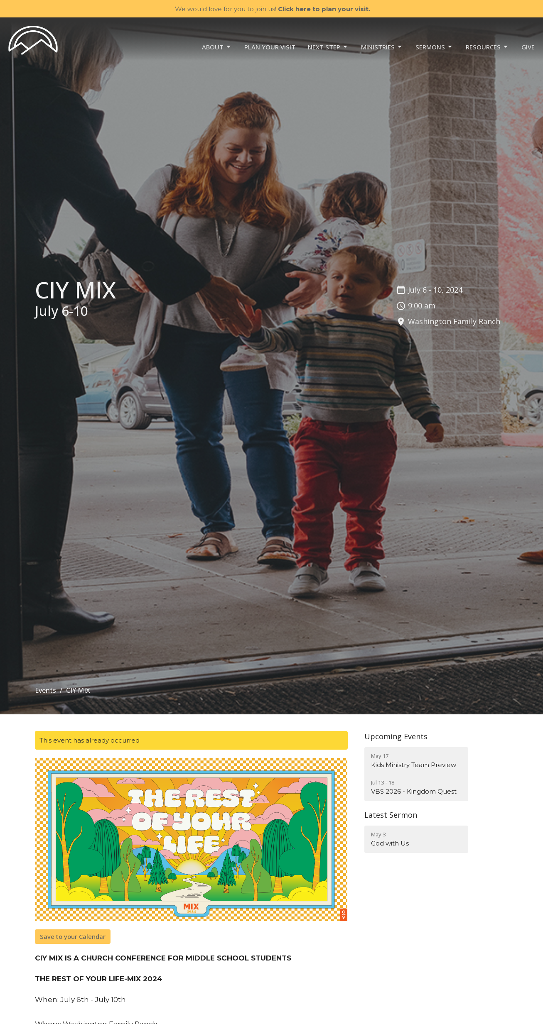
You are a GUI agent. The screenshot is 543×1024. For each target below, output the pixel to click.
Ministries (382, 47)
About (217, 47)
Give (528, 47)
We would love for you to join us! (272, 9)
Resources (487, 47)
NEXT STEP (328, 47)
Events (45, 690)
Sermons (434, 47)
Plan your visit (269, 47)
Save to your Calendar (73, 936)
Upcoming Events (396, 736)
